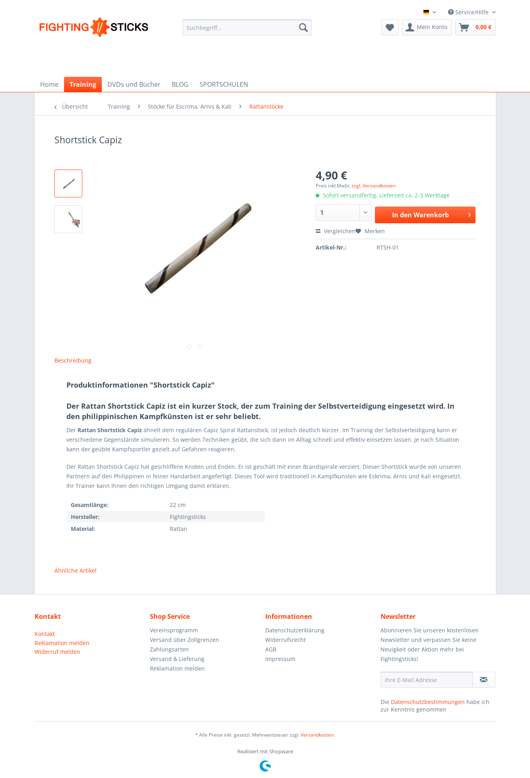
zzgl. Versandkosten (373, 185)
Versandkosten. (318, 734)
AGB (270, 649)
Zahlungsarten (169, 649)
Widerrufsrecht (285, 639)
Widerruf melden (57, 651)
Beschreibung (72, 360)
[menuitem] (247, 31)
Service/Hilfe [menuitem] (469, 12)
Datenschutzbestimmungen (428, 702)
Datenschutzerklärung (294, 630)
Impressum (280, 659)
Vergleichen (335, 231)
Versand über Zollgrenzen (184, 639)
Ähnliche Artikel (75, 570)
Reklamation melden (62, 643)
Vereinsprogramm (174, 630)
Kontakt (45, 634)
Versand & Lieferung (177, 659)
